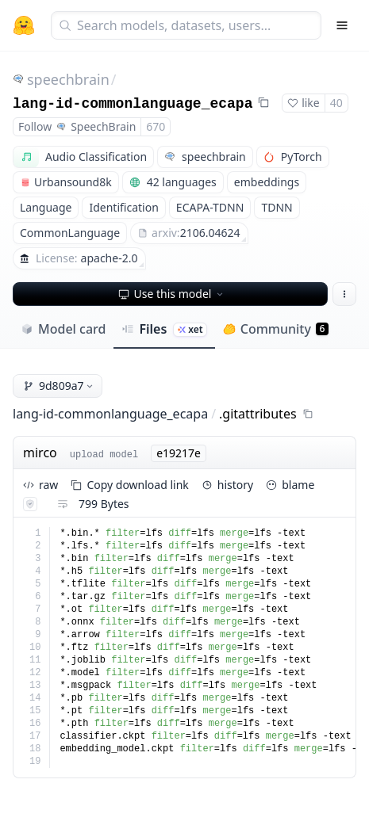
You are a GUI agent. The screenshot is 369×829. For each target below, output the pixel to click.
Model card (63, 329)
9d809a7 (59, 385)
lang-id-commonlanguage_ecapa (132, 104)
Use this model (172, 293)
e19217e (178, 452)
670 (155, 126)
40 (336, 102)
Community (276, 329)
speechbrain (68, 79)
